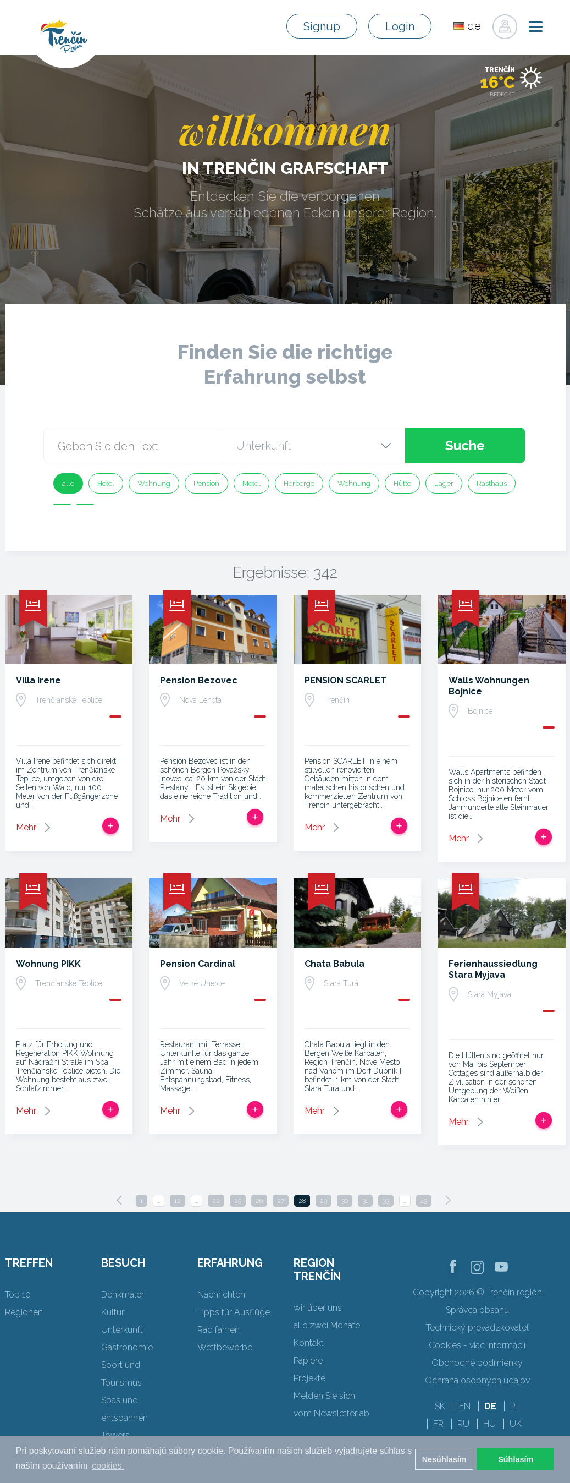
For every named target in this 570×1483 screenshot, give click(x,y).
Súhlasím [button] (515, 1459)
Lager (443, 483)
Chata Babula (334, 964)
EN (465, 1406)
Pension (206, 483)
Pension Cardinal (197, 964)
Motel (251, 483)
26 (259, 1201)
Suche (465, 445)
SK (440, 1406)
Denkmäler (122, 1294)
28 (302, 1201)
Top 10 (18, 1294)
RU (463, 1424)
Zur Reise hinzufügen (110, 826)
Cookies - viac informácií (477, 1345)
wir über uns (318, 1308)
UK (516, 1424)
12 (177, 1201)
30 (344, 1201)
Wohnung (153, 483)
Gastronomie (127, 1347)
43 (423, 1201)
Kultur (112, 1312)
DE (490, 1406)
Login (399, 26)
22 (216, 1201)
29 (323, 1201)
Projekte (309, 1378)
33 (386, 1201)
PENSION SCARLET (345, 680)
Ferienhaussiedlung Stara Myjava (493, 969)
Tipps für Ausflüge (233, 1312)
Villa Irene (38, 680)
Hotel (105, 483)
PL (515, 1406)
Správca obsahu (477, 1310)
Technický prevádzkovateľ (477, 1327)
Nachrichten (221, 1294)
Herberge (299, 483)
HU (489, 1424)
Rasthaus (492, 483)
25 (237, 1201)
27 (280, 1201)
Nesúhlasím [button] (444, 1459)
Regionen (24, 1312)
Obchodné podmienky (477, 1363)
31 (365, 1201)
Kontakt (309, 1343)
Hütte (402, 483)
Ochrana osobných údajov (477, 1380)
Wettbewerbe (224, 1347)
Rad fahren (218, 1330)
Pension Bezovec (198, 680)
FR (438, 1424)
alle (68, 483)
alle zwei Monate (327, 1325)
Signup (321, 26)
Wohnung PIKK (48, 964)
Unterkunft (122, 1330)
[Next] (448, 1200)
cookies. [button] (108, 1465)
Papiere (308, 1360)
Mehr (26, 827)
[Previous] (119, 1200)
